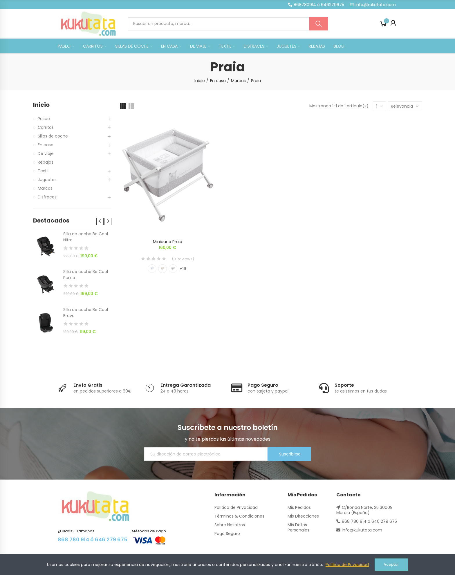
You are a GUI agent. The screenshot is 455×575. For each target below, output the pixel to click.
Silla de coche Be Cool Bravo (85, 313)
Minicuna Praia (167, 242)
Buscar (318, 23)
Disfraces (47, 197)
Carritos (46, 127)
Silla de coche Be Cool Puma (85, 275)
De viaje (46, 153)
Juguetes (47, 179)
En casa (45, 145)
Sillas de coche (53, 136)
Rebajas (45, 162)
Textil (43, 171)
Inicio (41, 105)
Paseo (44, 119)
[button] (316, 4)
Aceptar (391, 564)
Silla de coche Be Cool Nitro (85, 237)
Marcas (45, 188)
